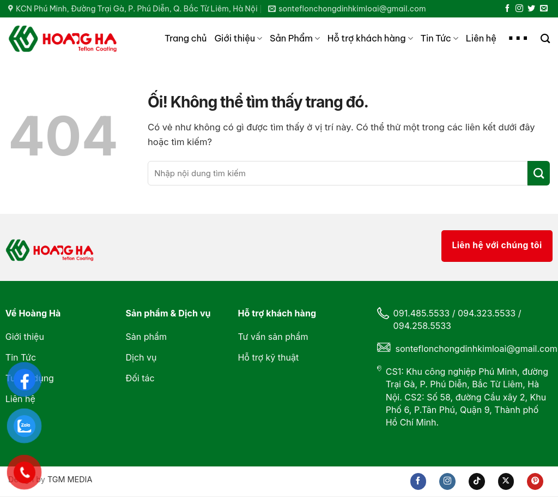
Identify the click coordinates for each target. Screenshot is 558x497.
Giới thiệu (238, 38)
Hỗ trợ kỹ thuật (268, 357)
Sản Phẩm (295, 38)
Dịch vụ (140, 357)
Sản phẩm (147, 336)
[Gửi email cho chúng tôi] (544, 8)
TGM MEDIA (69, 479)
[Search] (545, 39)
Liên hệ (481, 38)
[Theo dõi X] (506, 481)
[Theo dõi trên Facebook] (507, 8)
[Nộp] (538, 173)
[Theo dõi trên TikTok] (477, 481)
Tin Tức (439, 38)
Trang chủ (186, 38)
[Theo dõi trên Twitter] (531, 8)
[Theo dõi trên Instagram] (519, 8)
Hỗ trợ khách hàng (370, 38)
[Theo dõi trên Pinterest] (535, 481)
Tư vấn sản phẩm (273, 336)
